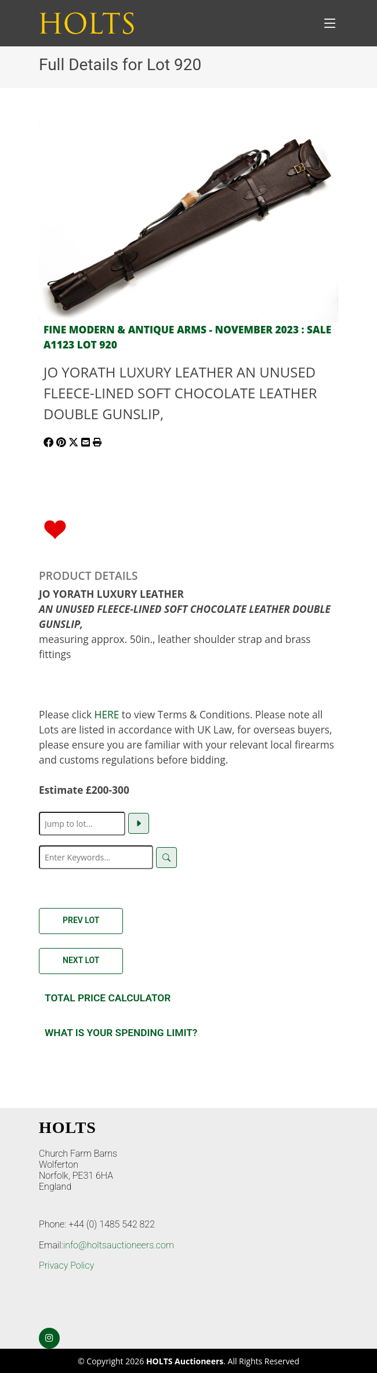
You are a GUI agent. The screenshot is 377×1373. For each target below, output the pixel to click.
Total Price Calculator (108, 998)
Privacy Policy (66, 1265)
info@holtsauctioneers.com (118, 1245)
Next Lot (81, 960)
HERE (107, 714)
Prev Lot (81, 920)
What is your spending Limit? (121, 1032)
